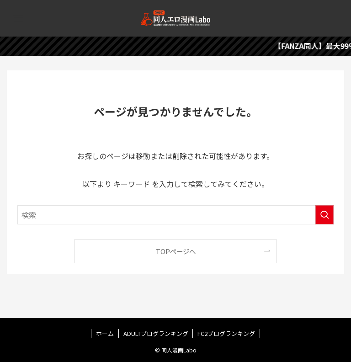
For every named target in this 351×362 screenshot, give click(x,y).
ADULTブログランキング (155, 333)
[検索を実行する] (324, 214)
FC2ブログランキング (226, 333)
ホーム (105, 333)
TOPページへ (176, 251)
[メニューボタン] (18, 18)
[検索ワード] (175, 214)
